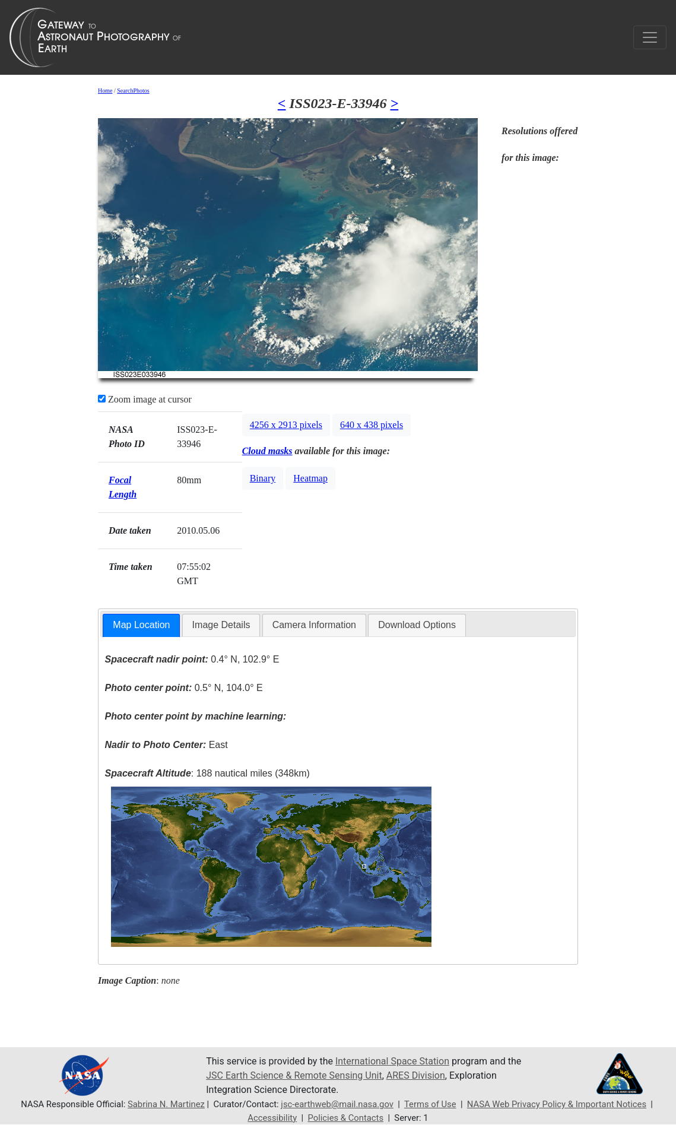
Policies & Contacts (345, 1118)
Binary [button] (263, 478)
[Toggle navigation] (650, 37)
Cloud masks (267, 451)
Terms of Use (430, 1104)
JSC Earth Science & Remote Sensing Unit (294, 1075)
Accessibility (272, 1118)
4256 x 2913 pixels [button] (286, 425)
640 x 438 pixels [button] (371, 425)
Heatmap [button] (310, 478)
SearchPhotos (133, 90)
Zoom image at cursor (145, 399)
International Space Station (392, 1061)
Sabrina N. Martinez (166, 1104)
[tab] (141, 625)
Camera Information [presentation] (314, 625)
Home (105, 90)
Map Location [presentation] (141, 625)
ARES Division (415, 1075)
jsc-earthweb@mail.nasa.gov (337, 1104)
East (166, 745)
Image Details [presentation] (221, 625)
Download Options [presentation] (417, 625)
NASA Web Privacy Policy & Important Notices (556, 1104)
